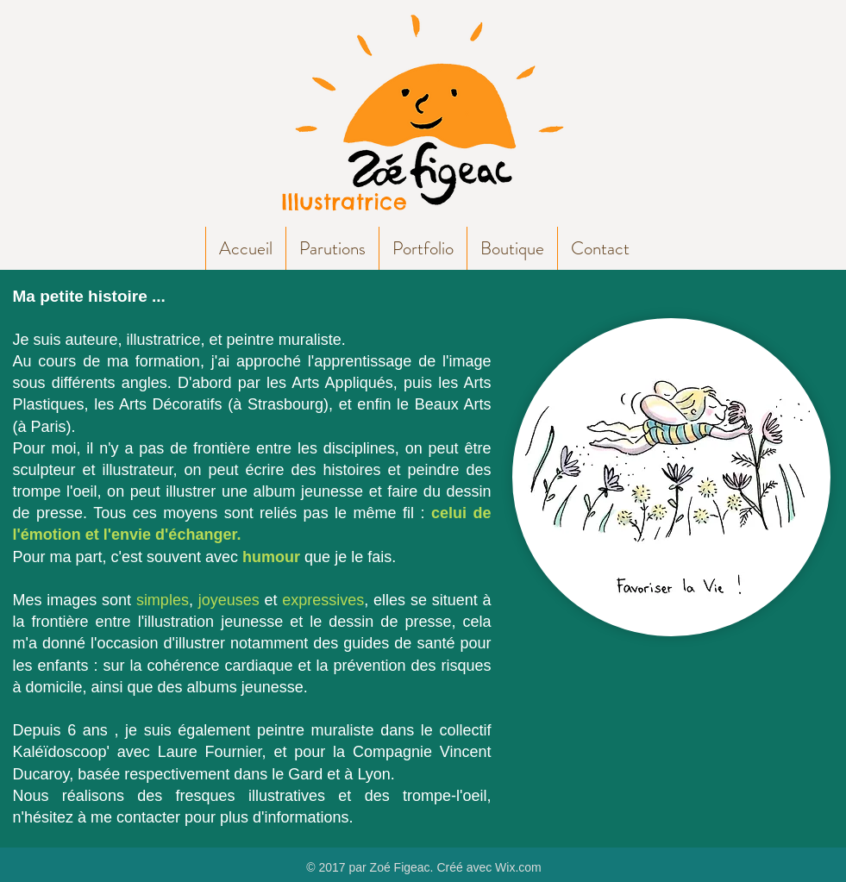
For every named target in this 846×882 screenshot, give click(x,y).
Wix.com (518, 867)
